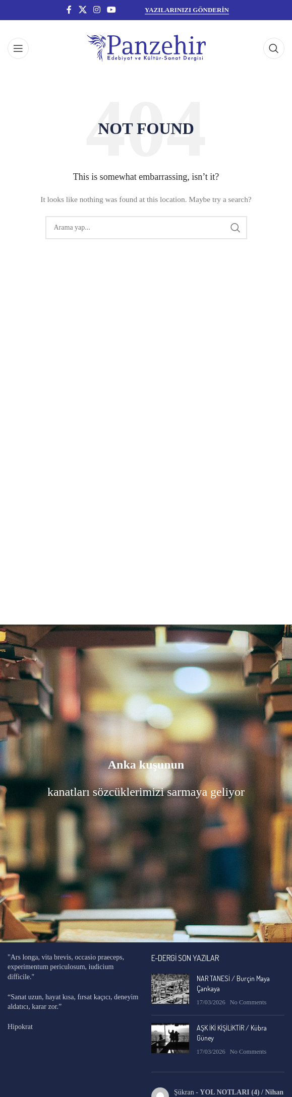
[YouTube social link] (112, 10)
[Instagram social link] (96, 10)
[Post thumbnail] (170, 990)
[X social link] (82, 10)
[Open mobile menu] (18, 48)
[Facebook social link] (69, 10)
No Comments (247, 1002)
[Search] (273, 48)
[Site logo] (146, 47)
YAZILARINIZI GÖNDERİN (187, 10)
